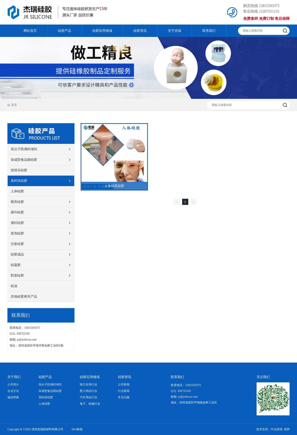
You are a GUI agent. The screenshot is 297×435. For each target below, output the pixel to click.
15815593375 (269, 6)
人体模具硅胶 (114, 186)
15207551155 (269, 11)
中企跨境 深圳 (280, 429)
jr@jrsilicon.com (27, 339)
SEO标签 (77, 429)
